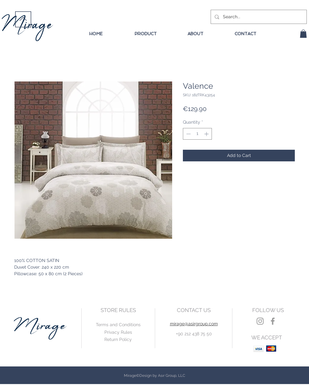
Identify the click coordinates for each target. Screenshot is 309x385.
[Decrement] (188, 133)
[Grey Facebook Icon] (272, 321)
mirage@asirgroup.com (194, 323)
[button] (303, 34)
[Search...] (258, 17)
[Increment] (207, 133)
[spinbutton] (197, 133)
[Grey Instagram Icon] (260, 321)
